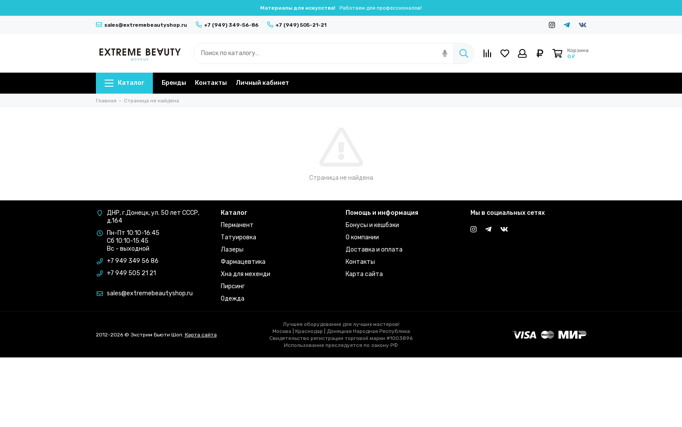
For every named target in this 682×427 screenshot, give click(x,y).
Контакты (211, 83)
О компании (362, 237)
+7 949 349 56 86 (133, 261)
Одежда (232, 298)
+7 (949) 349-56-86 (227, 25)
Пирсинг (233, 286)
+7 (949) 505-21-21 (296, 25)
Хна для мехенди (245, 274)
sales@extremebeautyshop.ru (141, 25)
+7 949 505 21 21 (131, 273)
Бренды (174, 83)
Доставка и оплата (374, 249)
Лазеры (232, 249)
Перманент (237, 225)
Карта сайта (364, 274)
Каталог (124, 83)
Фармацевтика (243, 262)
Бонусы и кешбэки (372, 225)
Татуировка (238, 237)
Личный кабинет (262, 83)
